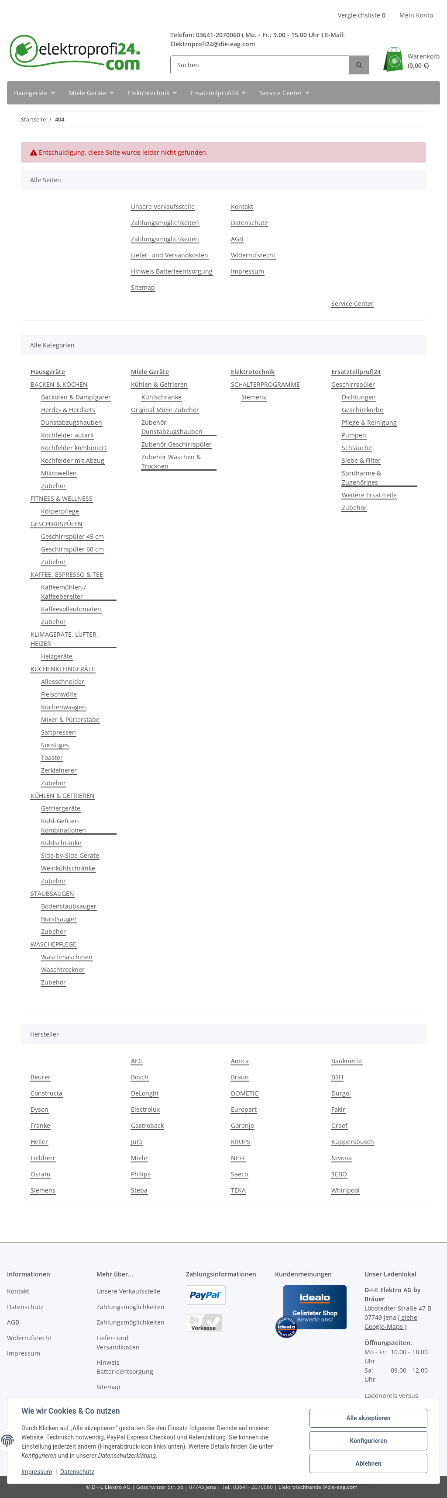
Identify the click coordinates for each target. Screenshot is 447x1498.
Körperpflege (60, 511)
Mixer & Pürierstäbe (70, 719)
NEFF (238, 1158)
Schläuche (357, 448)
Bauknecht (346, 1061)
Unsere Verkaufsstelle (163, 206)
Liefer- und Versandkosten (169, 255)
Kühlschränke (61, 843)
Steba (139, 1190)
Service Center (352, 303)
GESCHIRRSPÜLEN (57, 524)
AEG (137, 1061)
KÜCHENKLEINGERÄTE (63, 669)
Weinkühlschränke (68, 868)
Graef (339, 1125)
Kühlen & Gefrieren (159, 384)
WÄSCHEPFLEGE (53, 944)
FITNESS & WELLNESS (62, 498)
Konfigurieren (368, 1440)
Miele (139, 1158)
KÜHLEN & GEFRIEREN (63, 795)
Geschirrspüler (353, 384)
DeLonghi (144, 1093)
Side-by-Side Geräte (70, 855)
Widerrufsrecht (253, 255)
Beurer (41, 1077)
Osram (40, 1174)
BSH (337, 1077)
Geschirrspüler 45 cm (72, 536)
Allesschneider (62, 681)
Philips (141, 1174)
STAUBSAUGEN (52, 893)
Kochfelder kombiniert (74, 448)
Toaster (52, 757)
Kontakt (242, 206)
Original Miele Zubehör (165, 410)
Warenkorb (424, 61)
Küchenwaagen (63, 707)
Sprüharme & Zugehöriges (361, 477)
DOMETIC (244, 1093)
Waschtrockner (63, 969)
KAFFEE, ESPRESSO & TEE (67, 574)
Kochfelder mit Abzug (72, 460)
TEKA (238, 1190)
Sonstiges (55, 745)
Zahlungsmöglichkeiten (165, 222)
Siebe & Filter (361, 460)
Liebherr (43, 1158)
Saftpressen (58, 732)
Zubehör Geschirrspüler (176, 444)
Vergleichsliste (361, 15)
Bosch (139, 1077)
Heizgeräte (56, 656)
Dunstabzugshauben (71, 422)
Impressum (36, 1471)
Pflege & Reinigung (369, 422)
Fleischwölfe (59, 694)
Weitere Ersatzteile (369, 495)
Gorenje (242, 1125)
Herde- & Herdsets (68, 410)
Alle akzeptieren (368, 1418)
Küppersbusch (352, 1141)
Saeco (239, 1174)
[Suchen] (260, 64)
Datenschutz (77, 1471)
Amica (240, 1061)
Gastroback (147, 1125)
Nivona (341, 1158)
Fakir (338, 1109)
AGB (237, 239)
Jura (137, 1141)
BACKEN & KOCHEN (59, 384)
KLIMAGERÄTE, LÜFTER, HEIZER (64, 639)
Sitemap (143, 287)
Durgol (341, 1093)
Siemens (253, 397)
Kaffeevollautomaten (71, 609)
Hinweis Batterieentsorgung (172, 271)
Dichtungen (359, 397)
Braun (240, 1077)
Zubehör (53, 486)
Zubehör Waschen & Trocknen (171, 461)
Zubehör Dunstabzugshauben (172, 427)
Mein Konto (416, 15)
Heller (39, 1141)
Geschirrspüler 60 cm (72, 549)
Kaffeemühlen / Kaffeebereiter (63, 591)
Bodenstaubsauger (68, 906)
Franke (40, 1125)
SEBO (339, 1174)
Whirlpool (345, 1190)
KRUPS (240, 1141)
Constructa (46, 1093)
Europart (244, 1109)
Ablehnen (368, 1463)
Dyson (39, 1109)
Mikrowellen (59, 473)
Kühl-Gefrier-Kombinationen (63, 825)
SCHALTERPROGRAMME (265, 384)
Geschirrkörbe (362, 410)
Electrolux (145, 1109)
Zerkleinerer (59, 770)
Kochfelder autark (67, 435)
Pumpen (354, 435)
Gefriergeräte (60, 808)
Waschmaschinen (67, 957)
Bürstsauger (59, 919)
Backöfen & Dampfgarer (76, 397)
